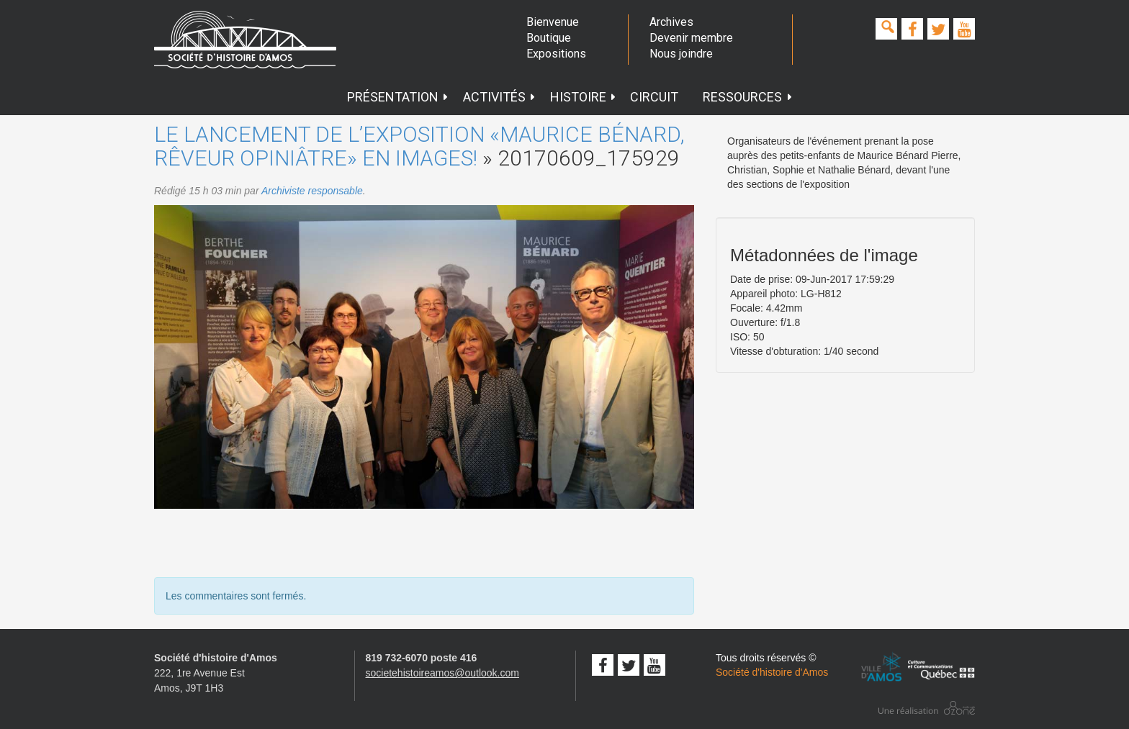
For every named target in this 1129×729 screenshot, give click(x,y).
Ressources (748, 96)
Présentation (398, 96)
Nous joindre (681, 53)
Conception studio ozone (926, 708)
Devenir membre (691, 38)
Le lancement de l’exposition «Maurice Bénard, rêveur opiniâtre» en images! (419, 146)
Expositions (556, 53)
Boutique (548, 38)
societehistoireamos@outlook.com (442, 673)
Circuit (654, 96)
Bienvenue (552, 22)
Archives (671, 22)
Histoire (583, 96)
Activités (499, 96)
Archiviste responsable (312, 190)
